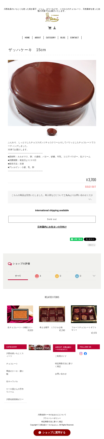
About (38, 37)
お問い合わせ (61, 374)
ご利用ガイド (61, 356)
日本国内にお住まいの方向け (52, 227)
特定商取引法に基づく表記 (63, 364)
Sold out (52, 219)
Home (27, 37)
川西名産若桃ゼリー (15, 399)
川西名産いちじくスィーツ (15, 354)
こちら (67, 195)
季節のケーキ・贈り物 (15, 372)
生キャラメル (12, 381)
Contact (74, 37)
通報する (91, 245)
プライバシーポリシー (52, 418)
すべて (18, 276)
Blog (63, 37)
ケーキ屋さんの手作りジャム (15, 390)
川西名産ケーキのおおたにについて (52, 415)
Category (51, 37)
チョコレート (12, 364)
